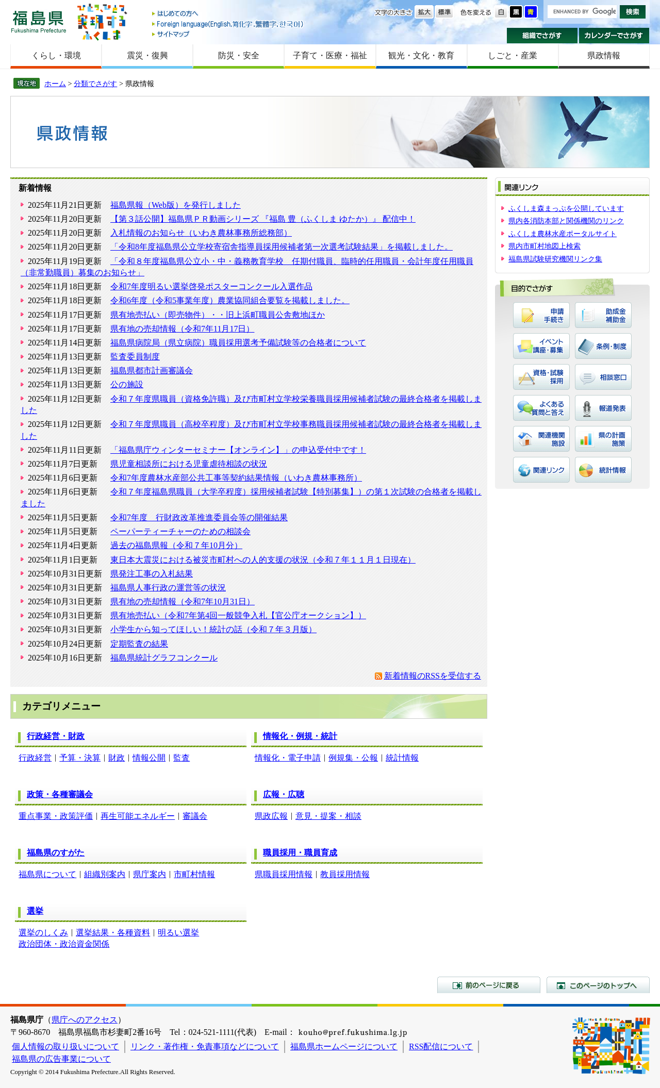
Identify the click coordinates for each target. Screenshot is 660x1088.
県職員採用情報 (283, 874)
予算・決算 (80, 757)
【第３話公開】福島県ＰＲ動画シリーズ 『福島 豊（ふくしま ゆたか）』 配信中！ (263, 219)
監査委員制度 (135, 356)
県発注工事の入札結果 (151, 573)
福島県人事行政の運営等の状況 (168, 587)
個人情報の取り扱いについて (65, 1046)
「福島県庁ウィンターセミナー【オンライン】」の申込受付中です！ (238, 450)
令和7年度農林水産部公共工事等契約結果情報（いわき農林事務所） (236, 477)
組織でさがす (542, 35)
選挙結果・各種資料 (113, 932)
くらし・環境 (56, 55)
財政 (116, 757)
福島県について (47, 874)
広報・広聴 (283, 794)
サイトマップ (228, 34)
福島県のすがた (56, 852)
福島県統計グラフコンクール (164, 657)
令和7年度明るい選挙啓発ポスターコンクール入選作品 (211, 286)
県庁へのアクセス (85, 1019)
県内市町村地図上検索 (544, 246)
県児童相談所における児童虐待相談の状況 (188, 463)
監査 (181, 757)
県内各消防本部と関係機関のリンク (566, 221)
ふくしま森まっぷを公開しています (566, 208)
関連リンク (541, 470)
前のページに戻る (488, 985)
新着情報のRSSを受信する (432, 675)
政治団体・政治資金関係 (64, 943)
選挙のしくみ (43, 932)
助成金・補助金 (603, 315)
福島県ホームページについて (344, 1046)
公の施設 (126, 384)
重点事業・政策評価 (56, 816)
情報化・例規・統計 (300, 736)
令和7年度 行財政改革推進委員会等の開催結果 (199, 517)
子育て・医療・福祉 (330, 55)
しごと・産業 (512, 55)
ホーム (55, 83)
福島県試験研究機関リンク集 (555, 259)
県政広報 (271, 816)
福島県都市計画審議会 (151, 370)
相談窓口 (603, 377)
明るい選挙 (178, 932)
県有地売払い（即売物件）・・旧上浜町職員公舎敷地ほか (217, 314)
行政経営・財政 (56, 736)
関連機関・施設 (541, 439)
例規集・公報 (353, 757)
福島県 (38, 21)
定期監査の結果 (139, 643)
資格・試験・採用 (541, 377)
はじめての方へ (228, 14)
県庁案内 (149, 874)
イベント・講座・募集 (541, 346)
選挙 (35, 910)
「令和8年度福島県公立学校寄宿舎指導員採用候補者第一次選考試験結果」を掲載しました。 (281, 246)
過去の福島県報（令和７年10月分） (176, 545)
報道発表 (603, 408)
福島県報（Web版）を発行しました (175, 205)
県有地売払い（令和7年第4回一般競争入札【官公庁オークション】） (238, 615)
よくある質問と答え (541, 408)
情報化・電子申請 (288, 757)
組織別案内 (104, 874)
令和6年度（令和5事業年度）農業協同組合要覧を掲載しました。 (230, 300)
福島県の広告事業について (61, 1058)
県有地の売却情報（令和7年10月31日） (182, 601)
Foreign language (228, 24)
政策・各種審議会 (60, 794)
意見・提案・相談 (328, 816)
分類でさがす (95, 83)
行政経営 (35, 757)
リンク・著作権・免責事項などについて (204, 1046)
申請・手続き (541, 315)
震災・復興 (147, 55)
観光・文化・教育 (421, 55)
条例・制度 (603, 346)
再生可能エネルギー (138, 816)
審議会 (195, 816)
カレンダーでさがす (614, 35)
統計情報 (402, 757)
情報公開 (149, 757)
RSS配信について (441, 1046)
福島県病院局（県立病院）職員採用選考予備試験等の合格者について (238, 342)
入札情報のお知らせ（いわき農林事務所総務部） (201, 232)
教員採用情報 (345, 874)
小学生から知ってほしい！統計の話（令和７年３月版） (213, 629)
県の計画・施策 (603, 439)
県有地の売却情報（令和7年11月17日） (182, 328)
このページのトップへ (598, 985)
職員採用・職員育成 (300, 852)
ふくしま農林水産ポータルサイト (562, 233)
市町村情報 (194, 874)
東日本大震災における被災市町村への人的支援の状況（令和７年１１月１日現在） (263, 559)
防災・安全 (238, 55)
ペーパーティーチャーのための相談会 (180, 531)
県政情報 (603, 55)
